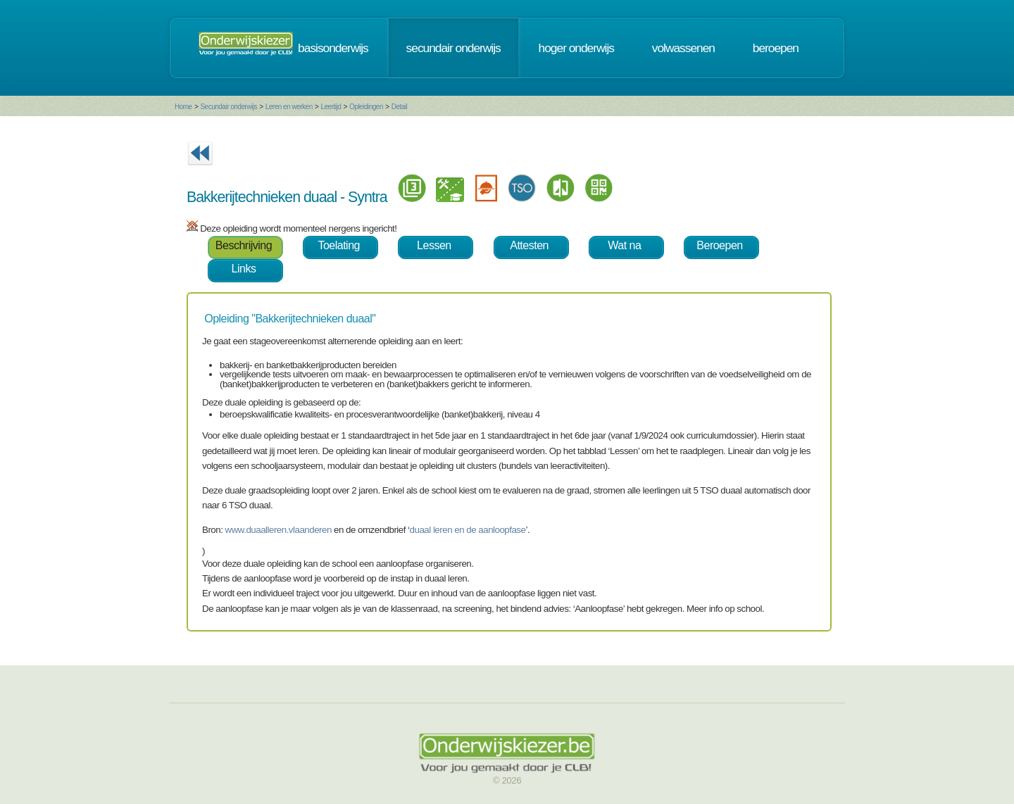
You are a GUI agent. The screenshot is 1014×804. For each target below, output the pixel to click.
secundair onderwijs (453, 48)
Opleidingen (366, 107)
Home (183, 107)
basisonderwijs (333, 48)
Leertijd (331, 107)
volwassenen (683, 48)
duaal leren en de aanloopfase (468, 530)
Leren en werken (289, 107)
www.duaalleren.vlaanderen (278, 530)
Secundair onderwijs (228, 107)
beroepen (776, 48)
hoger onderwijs (576, 48)
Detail (400, 107)
